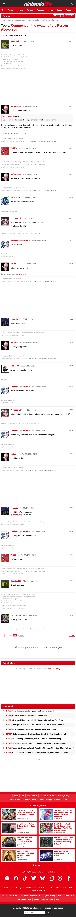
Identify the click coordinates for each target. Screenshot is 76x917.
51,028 (71, 264)
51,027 (71, 240)
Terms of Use (14, 800)
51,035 (71, 454)
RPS (57, 900)
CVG (51, 900)
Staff (22, 796)
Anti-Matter (15, 197)
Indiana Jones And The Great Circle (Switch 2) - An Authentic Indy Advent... (38, 734)
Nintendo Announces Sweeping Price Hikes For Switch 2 (30, 711)
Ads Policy (26, 800)
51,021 (71, 41)
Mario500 (14, 366)
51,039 (71, 581)
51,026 (71, 218)
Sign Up (57, 669)
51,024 (71, 174)
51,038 (71, 555)
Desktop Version (60, 800)
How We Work (32, 796)
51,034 (71, 430)
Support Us (44, 796)
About (16, 796)
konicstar (14, 319)
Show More (38, 865)
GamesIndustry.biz (41, 900)
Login (50, 669)
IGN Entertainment (33, 888)
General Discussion (21, 20)
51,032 (71, 386)
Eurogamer (21, 900)
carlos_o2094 (32, 141)
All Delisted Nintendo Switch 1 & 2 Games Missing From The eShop (34, 720)
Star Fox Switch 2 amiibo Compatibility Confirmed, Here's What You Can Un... (38, 753)
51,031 (71, 366)
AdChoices (58, 888)
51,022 (71, 106)
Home (4, 20)
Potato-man (15, 615)
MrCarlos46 (15, 106)
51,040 (71, 615)
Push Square (13, 896)
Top (9, 796)
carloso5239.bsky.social (49, 141)
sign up (35, 647)
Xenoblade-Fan (9, 116)
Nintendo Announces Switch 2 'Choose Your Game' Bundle (31, 729)
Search (69, 16)
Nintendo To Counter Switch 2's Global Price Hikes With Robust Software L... (37, 743)
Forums (6, 16)
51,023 (71, 148)
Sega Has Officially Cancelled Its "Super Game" (26, 716)
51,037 (71, 531)
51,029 (71, 319)
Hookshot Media (14, 888)
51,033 (71, 410)
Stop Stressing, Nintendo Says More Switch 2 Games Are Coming (33, 739)
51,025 (71, 197)
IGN (72, 896)
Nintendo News (63, 896)
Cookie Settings (46, 800)
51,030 (71, 342)
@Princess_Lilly (16, 515)
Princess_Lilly (16, 218)
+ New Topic (58, 16)
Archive (35, 800)
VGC (29, 900)
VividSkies (15, 148)
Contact (53, 796)
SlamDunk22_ (16, 41)
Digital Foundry (49, 896)
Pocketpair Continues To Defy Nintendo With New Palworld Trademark (35, 725)
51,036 (71, 508)
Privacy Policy (63, 796)
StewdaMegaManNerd (20, 240)
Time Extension (36, 896)
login (25, 647)
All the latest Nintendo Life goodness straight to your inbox (38, 908)
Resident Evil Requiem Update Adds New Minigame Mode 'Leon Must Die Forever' (40, 748)
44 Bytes (50, 888)
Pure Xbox (24, 896)
